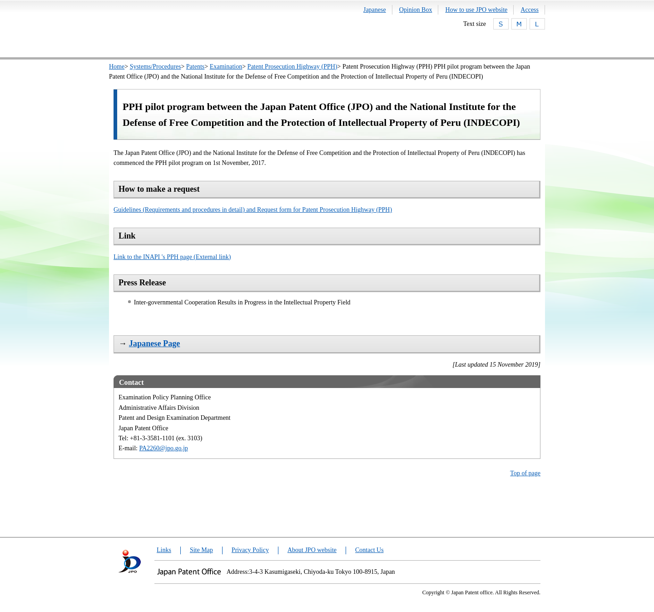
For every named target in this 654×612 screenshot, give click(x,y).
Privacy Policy (250, 550)
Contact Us (369, 550)
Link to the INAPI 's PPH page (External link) (172, 257)
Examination (226, 66)
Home (116, 66)
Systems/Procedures (155, 66)
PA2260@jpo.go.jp (163, 448)
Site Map (201, 550)
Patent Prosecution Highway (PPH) (292, 66)
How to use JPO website (476, 9)
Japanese (374, 9)
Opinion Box (415, 9)
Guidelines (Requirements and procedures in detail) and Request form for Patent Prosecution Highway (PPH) (253, 209)
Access (529, 9)
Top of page (525, 473)
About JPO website (312, 550)
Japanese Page (154, 343)
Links (164, 550)
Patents (195, 66)
